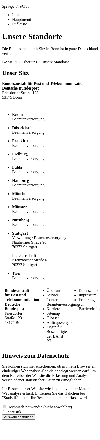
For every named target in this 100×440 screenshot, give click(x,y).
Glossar (53, 318)
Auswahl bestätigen (18, 417)
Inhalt (16, 15)
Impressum (87, 295)
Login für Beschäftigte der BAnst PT (57, 334)
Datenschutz (88, 290)
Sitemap (53, 313)
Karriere (53, 309)
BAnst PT (10, 62)
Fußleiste (19, 24)
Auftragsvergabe (60, 322)
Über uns (29, 62)
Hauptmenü (21, 19)
